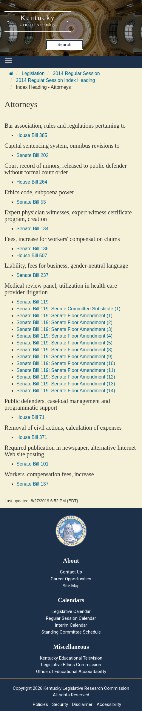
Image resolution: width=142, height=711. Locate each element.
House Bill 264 (31, 181)
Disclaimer (82, 704)
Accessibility (109, 704)
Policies (40, 704)
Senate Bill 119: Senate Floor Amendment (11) (65, 370)
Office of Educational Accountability (71, 671)
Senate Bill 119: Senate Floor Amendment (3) (64, 329)
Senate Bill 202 (32, 155)
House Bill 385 (31, 135)
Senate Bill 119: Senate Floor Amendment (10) (65, 363)
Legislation (33, 73)
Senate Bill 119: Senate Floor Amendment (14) (65, 390)
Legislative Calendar (71, 611)
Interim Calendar (71, 625)
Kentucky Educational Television (71, 658)
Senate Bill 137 (32, 483)
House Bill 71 (30, 417)
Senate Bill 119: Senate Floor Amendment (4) (64, 335)
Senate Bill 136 (32, 248)
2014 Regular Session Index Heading (55, 80)
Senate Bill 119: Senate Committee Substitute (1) (68, 308)
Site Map (71, 585)
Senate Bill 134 (32, 228)
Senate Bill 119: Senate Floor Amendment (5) (64, 342)
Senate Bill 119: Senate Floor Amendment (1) (64, 315)
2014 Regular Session (76, 73)
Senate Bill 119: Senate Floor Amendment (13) (65, 383)
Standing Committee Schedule (71, 632)
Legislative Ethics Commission (71, 664)
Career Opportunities (71, 579)
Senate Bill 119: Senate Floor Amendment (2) (64, 322)
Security (60, 704)
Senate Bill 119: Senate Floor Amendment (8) (64, 349)
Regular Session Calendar (71, 618)
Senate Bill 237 (32, 275)
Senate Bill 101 (32, 463)
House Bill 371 (31, 437)
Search (64, 44)
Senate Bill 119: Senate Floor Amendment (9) (64, 356)
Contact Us (71, 572)
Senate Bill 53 (31, 202)
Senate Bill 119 (32, 301)
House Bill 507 (31, 255)
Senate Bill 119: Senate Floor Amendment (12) (65, 376)
